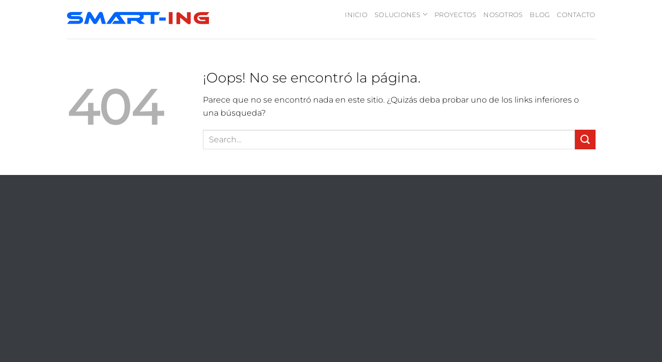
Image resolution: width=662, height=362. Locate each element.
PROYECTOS (455, 15)
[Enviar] (585, 139)
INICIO (356, 15)
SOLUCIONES (401, 14)
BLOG (540, 15)
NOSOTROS (503, 15)
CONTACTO (576, 15)
